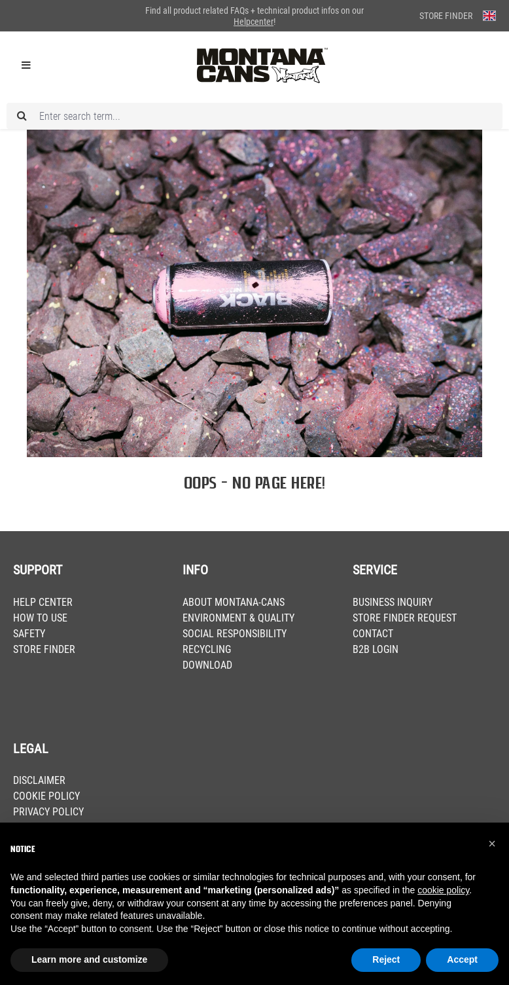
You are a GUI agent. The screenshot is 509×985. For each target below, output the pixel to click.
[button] (492, 843)
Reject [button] (386, 959)
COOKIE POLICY (46, 796)
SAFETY (29, 633)
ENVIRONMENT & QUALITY (238, 618)
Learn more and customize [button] (89, 959)
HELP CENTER (43, 602)
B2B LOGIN (375, 649)
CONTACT (373, 633)
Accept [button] (462, 959)
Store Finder (445, 15)
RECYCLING (207, 649)
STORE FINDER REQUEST (405, 618)
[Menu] (26, 65)
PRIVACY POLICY (48, 812)
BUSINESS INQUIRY (392, 602)
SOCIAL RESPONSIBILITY (235, 633)
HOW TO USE (40, 618)
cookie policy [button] (443, 890)
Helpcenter (253, 21)
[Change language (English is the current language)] (489, 15)
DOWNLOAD (207, 665)
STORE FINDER (44, 649)
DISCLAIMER (39, 780)
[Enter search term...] (254, 116)
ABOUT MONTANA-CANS (234, 602)
